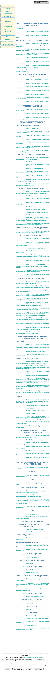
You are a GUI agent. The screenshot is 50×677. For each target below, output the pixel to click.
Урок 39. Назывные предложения (35, 196)
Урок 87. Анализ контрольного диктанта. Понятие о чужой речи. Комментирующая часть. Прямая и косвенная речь (32, 401)
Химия (7, 36)
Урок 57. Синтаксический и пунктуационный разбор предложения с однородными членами (32, 266)
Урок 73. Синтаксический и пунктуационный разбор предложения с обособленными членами (32, 323)
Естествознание (8, 13)
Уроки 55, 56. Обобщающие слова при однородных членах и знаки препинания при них (32, 261)
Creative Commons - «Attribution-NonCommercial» (33, 657)
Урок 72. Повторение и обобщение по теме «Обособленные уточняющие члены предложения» (32, 318)
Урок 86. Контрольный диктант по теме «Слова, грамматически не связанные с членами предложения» (32, 392)
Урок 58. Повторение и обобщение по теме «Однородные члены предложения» (32, 270)
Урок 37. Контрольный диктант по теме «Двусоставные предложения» (32, 184)
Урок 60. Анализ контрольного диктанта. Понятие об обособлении (32, 282)
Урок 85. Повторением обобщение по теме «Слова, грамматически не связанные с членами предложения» (32, 386)
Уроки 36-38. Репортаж (32, 557)
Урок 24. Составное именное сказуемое (37, 139)
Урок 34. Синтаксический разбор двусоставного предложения (32, 172)
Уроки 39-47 (29, 563)
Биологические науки (8, 46)
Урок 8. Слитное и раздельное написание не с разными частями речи (32, 62)
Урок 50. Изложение (32, 572)
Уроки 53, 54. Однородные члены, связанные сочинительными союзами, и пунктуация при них (32, 256)
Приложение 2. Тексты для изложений (37, 618)
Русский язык (7, 31)
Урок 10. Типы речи (31, 514)
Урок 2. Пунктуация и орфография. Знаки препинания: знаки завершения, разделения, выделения (32, 45)
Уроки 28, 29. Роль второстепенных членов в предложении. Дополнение (32, 158)
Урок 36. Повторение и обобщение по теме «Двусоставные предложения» (32, 180)
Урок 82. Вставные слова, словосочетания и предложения (32, 372)
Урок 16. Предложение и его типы (35, 532)
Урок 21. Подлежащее (32, 128)
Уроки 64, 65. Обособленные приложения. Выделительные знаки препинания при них (32, 294)
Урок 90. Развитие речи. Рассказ (35, 410)
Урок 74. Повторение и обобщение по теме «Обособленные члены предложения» (32, 328)
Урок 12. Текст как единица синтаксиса (37, 83)
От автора (19, 28)
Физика (8, 34)
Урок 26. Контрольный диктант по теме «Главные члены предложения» (32, 146)
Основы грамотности (8, 44)
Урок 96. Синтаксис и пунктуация (35, 440)
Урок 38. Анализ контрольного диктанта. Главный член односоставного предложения (32, 192)
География (7, 11)
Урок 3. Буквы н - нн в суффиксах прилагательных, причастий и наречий (32, 491)
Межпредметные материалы (8, 41)
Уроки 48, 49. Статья (32, 570)
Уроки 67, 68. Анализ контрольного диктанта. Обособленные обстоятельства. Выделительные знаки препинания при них (32, 304)
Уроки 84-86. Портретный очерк (35, 596)
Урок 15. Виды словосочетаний (35, 94)
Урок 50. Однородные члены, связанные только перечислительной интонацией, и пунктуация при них (32, 244)
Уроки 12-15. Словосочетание (34, 529)
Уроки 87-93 (29, 603)
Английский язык (8, 6)
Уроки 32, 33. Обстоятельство (34, 168)
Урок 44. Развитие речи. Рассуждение (37, 212)
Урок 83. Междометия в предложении (37, 375)
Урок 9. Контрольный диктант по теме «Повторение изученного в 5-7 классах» (32, 66)
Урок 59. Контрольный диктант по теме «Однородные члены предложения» (32, 275)
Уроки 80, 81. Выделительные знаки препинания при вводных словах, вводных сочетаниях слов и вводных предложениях (32, 367)
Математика (8, 21)
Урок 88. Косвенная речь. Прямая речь (37, 405)
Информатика (7, 16)
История (8, 18)
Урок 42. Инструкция (32, 207)
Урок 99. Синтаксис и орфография (35, 451)
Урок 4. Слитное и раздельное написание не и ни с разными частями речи (32, 495)
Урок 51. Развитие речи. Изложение (36, 248)
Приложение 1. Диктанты (33, 616)
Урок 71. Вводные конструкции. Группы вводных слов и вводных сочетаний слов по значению (32, 362)
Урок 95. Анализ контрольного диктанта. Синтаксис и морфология (32, 436)
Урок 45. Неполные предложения (35, 215)
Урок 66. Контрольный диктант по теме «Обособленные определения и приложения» (32, 299)
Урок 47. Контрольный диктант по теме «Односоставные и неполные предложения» (32, 223)
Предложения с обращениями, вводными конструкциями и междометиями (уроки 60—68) (32, 584)
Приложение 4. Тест (31, 625)
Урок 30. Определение (32, 162)
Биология (8, 8)
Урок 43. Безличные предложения (35, 209)
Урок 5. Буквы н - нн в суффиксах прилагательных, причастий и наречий (32, 54)
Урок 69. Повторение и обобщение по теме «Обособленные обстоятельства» (32, 308)
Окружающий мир (7, 29)
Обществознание (8, 26)
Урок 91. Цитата (30, 413)
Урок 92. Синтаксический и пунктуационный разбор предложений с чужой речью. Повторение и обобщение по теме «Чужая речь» (32, 417)
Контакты (7, 39)
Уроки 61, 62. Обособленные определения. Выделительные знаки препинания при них (32, 286)
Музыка (8, 24)
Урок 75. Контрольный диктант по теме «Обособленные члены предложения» (32, 332)
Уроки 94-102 (29, 609)
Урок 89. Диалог (30, 408)
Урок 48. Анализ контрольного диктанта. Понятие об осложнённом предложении (32, 231)
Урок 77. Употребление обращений (36, 351)
